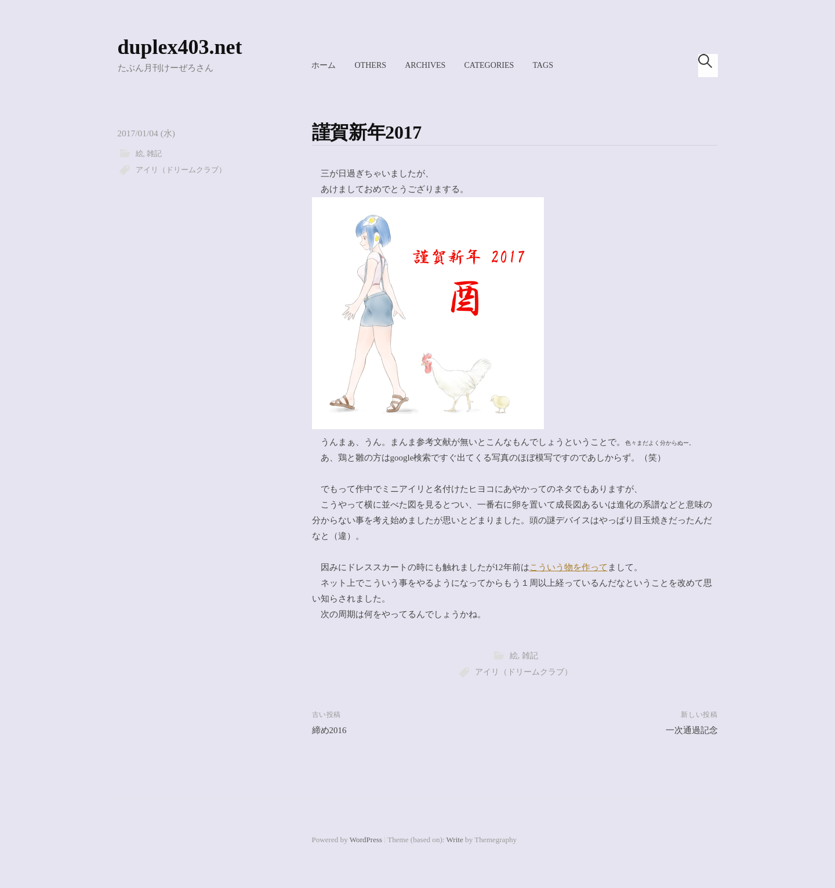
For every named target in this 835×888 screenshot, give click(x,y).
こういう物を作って (568, 567)
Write (454, 839)
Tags (542, 65)
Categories (489, 65)
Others (370, 65)
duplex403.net (180, 47)
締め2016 (329, 730)
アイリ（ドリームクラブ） (181, 170)
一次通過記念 (692, 730)
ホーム (323, 65)
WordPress (366, 839)
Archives (425, 65)
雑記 (154, 154)
